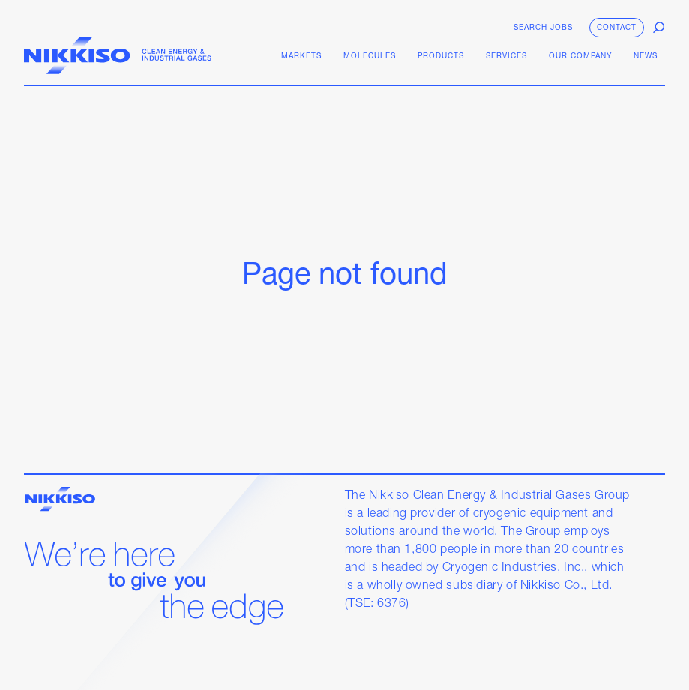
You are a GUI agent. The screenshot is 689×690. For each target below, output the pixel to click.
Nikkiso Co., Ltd (565, 586)
